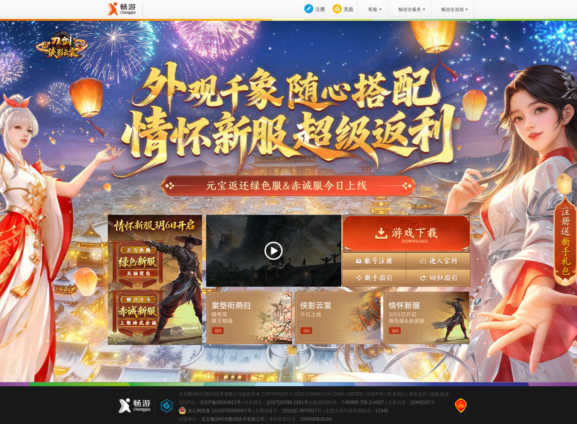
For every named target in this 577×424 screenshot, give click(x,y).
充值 (348, 9)
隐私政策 (440, 394)
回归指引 (438, 278)
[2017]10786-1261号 (287, 402)
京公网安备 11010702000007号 (215, 410)
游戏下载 (406, 233)
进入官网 (438, 261)
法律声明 (374, 394)
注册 (320, 9)
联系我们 (396, 394)
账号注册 (374, 261)
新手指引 (374, 278)
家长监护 (418, 394)
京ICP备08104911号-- (222, 402)
